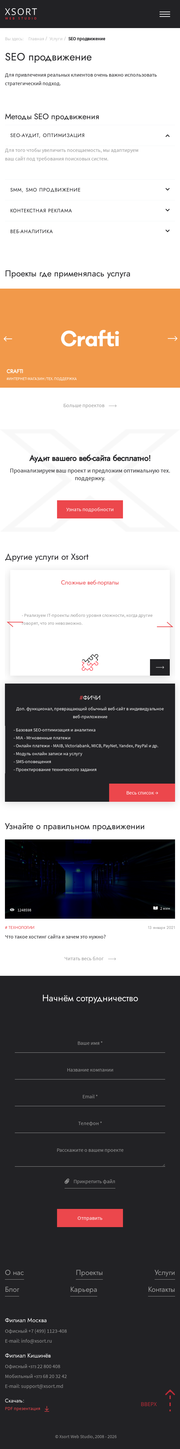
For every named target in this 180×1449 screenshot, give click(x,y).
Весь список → (142, 792)
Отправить (90, 1218)
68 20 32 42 (50, 1376)
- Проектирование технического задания (55, 769)
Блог (12, 1289)
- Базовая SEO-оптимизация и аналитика (55, 730)
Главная (36, 39)
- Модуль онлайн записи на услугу (48, 754)
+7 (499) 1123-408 (47, 1330)
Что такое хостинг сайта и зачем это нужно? (57, 934)
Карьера (83, 1289)
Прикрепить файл (90, 1181)
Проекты (89, 1272)
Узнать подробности (90, 509)
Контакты (161, 1289)
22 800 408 (44, 1366)
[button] (7, 338)
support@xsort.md (42, 1386)
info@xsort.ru (36, 1340)
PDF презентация (27, 1408)
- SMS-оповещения (32, 761)
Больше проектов (90, 405)
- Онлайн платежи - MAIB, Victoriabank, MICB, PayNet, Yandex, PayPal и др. (86, 746)
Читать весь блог (90, 958)
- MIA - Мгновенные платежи (42, 738)
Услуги (56, 39)
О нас (14, 1272)
